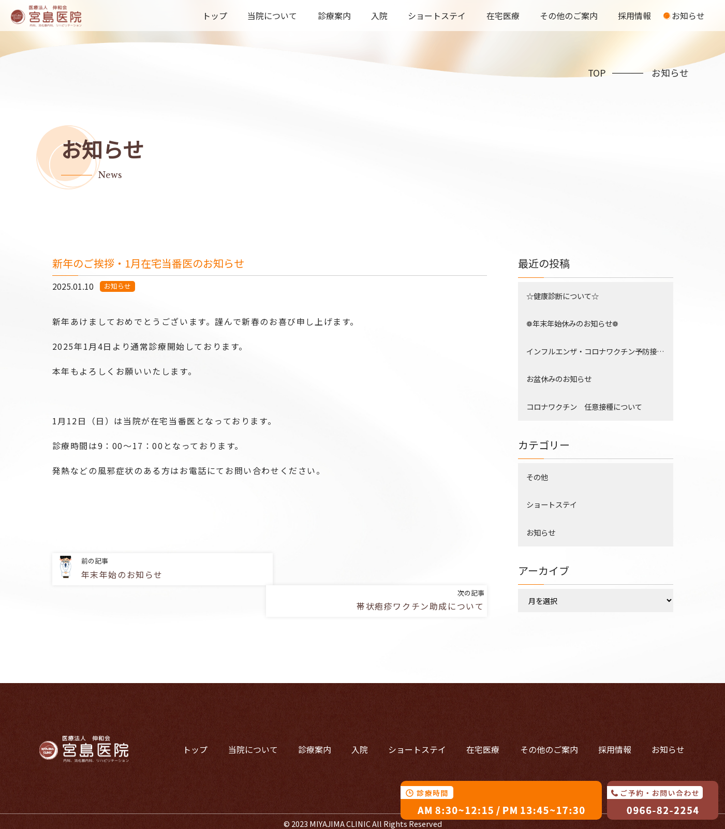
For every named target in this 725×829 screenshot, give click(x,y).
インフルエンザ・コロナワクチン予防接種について (599, 351)
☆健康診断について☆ (562, 295)
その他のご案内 (570, 15)
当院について (275, 15)
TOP (597, 72)
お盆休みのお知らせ (558, 378)
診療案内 (336, 15)
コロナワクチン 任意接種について (584, 406)
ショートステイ (439, 15)
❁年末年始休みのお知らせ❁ (572, 323)
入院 (381, 15)
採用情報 (635, 15)
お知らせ (688, 15)
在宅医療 (504, 15)
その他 (537, 476)
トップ (218, 15)
